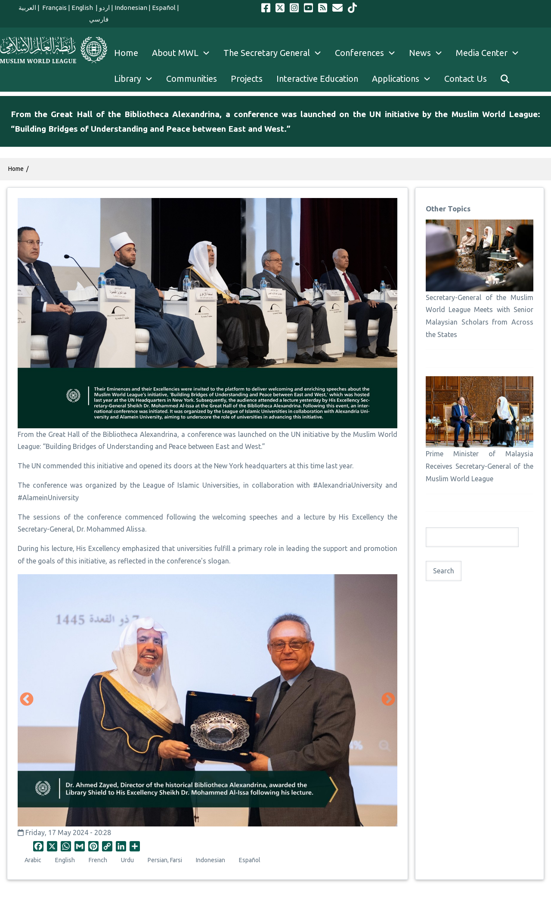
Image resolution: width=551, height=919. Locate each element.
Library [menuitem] (136, 79)
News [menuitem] (429, 53)
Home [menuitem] (126, 53)
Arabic (33, 860)
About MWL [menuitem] (184, 53)
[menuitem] (505, 79)
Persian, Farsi (165, 860)
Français (54, 7)
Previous (27, 700)
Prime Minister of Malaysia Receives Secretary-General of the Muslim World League (479, 466)
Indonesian (131, 7)
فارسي (98, 19)
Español (164, 7)
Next (388, 700)
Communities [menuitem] (191, 79)
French (98, 860)
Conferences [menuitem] (368, 53)
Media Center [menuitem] (491, 53)
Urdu (127, 860)
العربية (27, 7)
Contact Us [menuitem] (465, 79)
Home (16, 168)
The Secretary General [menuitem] (275, 53)
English (82, 7)
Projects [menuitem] (247, 79)
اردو (104, 7)
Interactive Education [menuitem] (317, 79)
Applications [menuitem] (404, 79)
